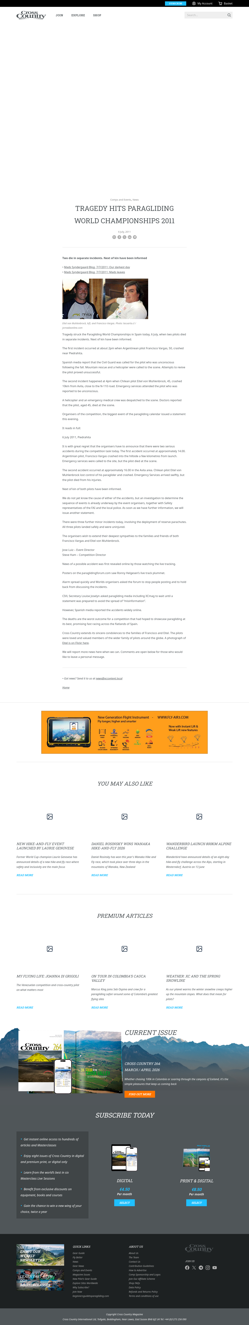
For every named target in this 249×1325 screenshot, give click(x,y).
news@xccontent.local (109, 678)
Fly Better (78, 1257)
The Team (134, 1257)
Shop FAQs (134, 1283)
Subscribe (175, 3)
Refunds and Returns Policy (143, 1291)
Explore (78, 15)
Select (124, 1202)
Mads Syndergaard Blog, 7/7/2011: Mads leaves (94, 272)
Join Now (77, 1291)
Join (59, 15)
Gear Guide (79, 1253)
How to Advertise (137, 1270)
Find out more (140, 1094)
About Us (133, 1253)
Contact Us (134, 1261)
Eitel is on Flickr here (75, 643)
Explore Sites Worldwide (85, 1283)
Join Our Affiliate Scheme (142, 1278)
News (136, 199)
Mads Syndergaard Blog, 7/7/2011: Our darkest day (97, 267)
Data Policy (135, 1287)
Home (66, 687)
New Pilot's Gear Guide (85, 1278)
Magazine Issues (81, 1274)
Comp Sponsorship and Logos (145, 1274)
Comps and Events (120, 199)
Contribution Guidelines (141, 1266)
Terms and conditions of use (143, 1296)
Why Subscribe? (81, 1287)
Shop (97, 15)
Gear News (78, 1266)
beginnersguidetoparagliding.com (91, 1296)
